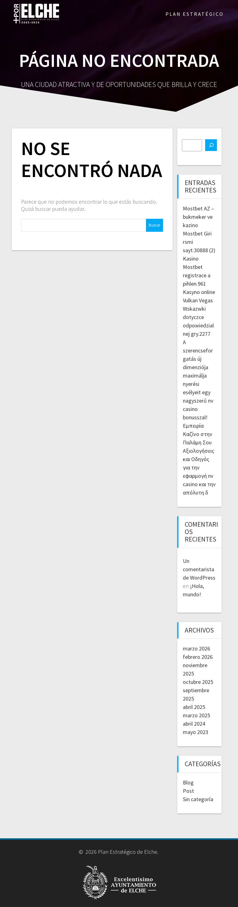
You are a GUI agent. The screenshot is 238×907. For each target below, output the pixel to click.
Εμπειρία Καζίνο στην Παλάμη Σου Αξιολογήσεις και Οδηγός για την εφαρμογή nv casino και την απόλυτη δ (199, 459)
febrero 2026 (198, 656)
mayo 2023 (195, 732)
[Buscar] (211, 145)
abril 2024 (194, 723)
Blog (188, 782)
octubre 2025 (198, 681)
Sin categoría (198, 799)
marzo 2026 (196, 648)
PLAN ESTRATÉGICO (194, 14)
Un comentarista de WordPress (199, 569)
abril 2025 (194, 706)
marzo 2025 (196, 715)
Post (188, 790)
